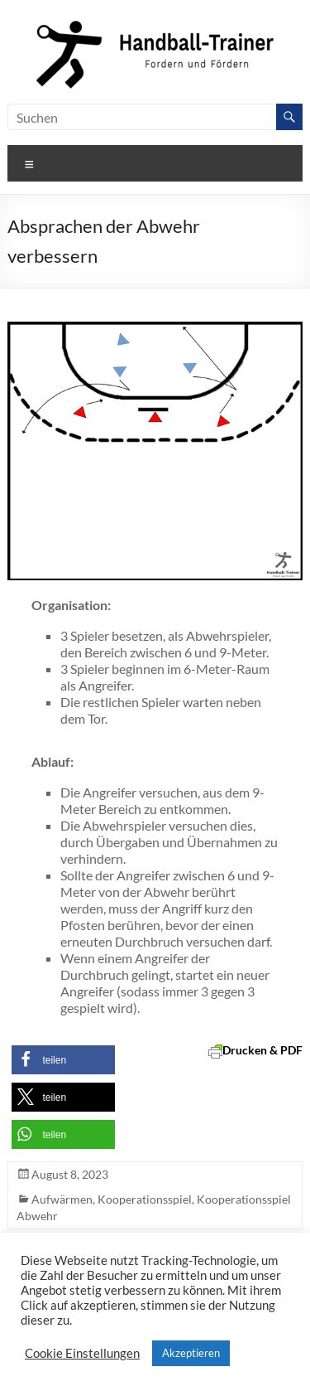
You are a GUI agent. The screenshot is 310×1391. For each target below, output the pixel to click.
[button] (63, 1059)
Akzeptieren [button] (191, 1352)
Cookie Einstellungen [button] (82, 1353)
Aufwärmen (62, 1199)
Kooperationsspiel (145, 1199)
